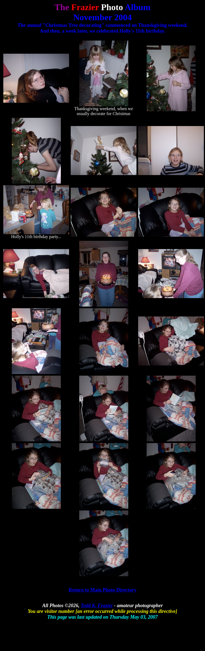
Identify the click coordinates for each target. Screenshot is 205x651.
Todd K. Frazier (97, 605)
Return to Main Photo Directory (102, 590)
